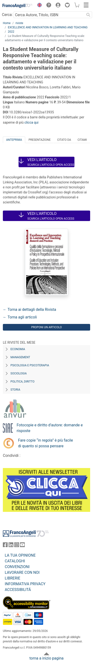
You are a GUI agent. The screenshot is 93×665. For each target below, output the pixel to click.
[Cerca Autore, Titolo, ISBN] (49, 14)
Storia (15, 389)
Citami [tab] (82, 139)
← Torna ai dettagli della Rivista (29, 309)
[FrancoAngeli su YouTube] (22, 546)
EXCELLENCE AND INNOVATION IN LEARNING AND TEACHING (48, 27)
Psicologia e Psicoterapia (29, 365)
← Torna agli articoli (20, 317)
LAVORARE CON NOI (22, 572)
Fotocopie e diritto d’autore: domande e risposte (50, 428)
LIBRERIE (12, 578)
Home (6, 23)
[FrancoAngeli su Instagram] (16, 546)
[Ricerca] (88, 14)
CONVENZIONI (17, 566)
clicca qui (31, 122)
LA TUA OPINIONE (20, 555)
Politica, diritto (22, 381)
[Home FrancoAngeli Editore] (17, 5)
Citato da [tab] (64, 139)
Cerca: (7, 14)
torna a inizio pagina (46, 658)
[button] (38, 5)
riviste (19, 23)
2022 (11, 31)
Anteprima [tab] (14, 139)
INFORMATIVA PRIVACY (25, 584)
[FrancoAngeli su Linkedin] (11, 546)
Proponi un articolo (46, 327)
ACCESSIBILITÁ (18, 589)
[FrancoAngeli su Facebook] (5, 546)
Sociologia (18, 373)
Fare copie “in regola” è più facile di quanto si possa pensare (45, 443)
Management (20, 357)
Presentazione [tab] (40, 139)
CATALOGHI (15, 561)
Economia (17, 349)
